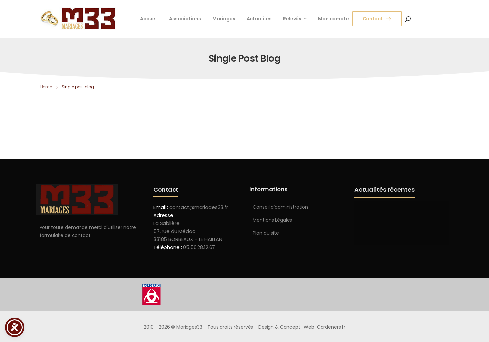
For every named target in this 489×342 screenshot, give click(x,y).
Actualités (259, 18)
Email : (160, 207)
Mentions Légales (272, 220)
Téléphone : (184, 247)
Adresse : (164, 215)
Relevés (292, 18)
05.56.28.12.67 (198, 247)
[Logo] (78, 18)
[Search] (408, 18)
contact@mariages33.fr (198, 207)
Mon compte (333, 18)
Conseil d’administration (280, 207)
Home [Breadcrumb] (46, 87)
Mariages (223, 18)
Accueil (149, 18)
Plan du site (266, 233)
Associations (185, 18)
